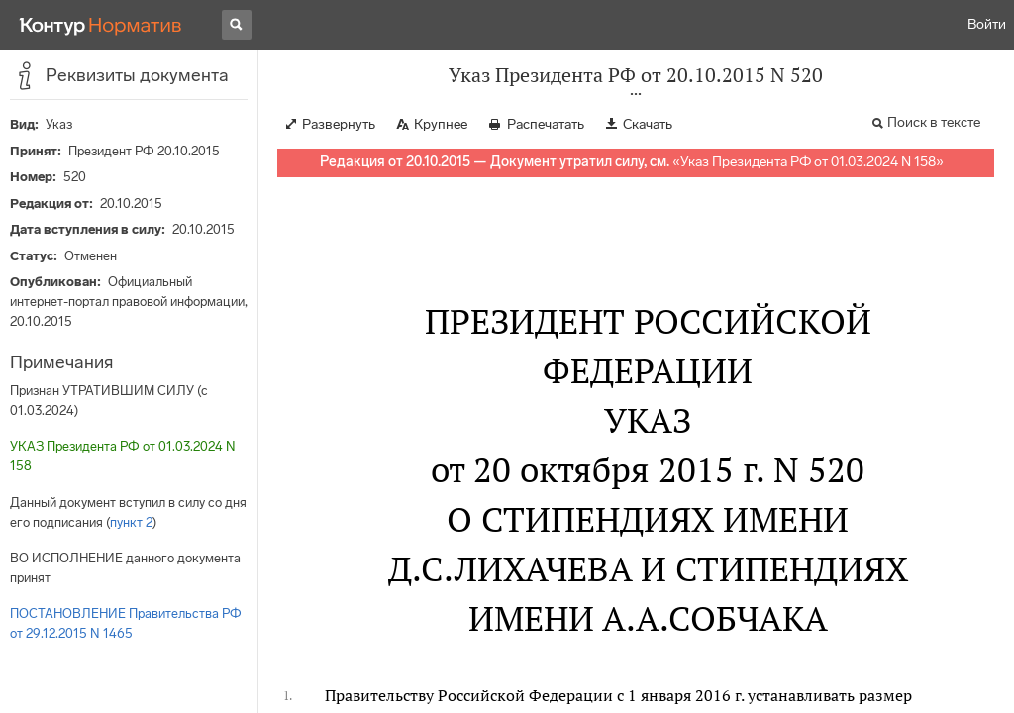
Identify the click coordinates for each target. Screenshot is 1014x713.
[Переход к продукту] (101, 25)
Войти (986, 24)
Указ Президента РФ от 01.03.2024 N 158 (808, 161)
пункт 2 (131, 522)
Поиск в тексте (933, 122)
